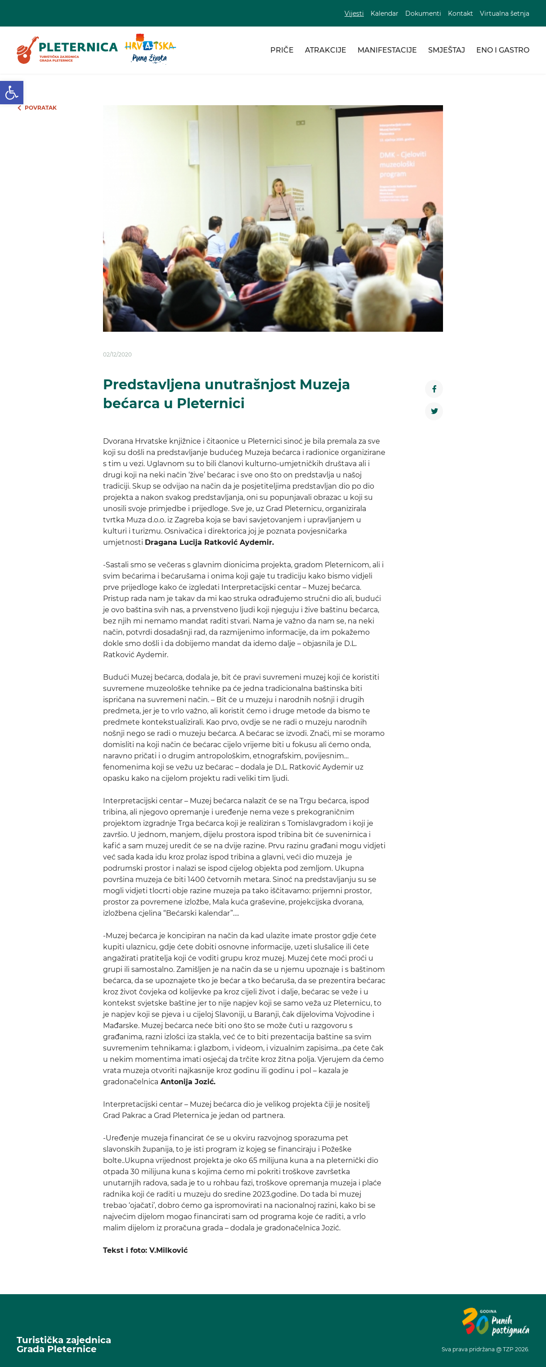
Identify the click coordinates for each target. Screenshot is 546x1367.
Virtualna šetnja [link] (504, 13)
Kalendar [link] (384, 13)
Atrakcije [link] (325, 50)
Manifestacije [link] (387, 50)
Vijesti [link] (354, 13)
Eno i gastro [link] (502, 50)
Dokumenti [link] (423, 13)
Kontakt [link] (460, 13)
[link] (11, 92)
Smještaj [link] (446, 50)
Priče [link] (282, 50)
